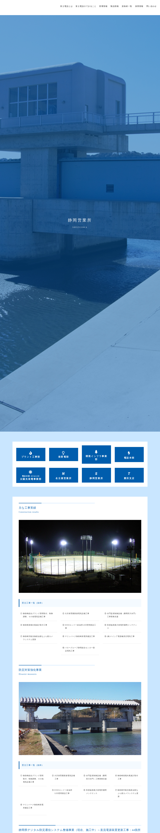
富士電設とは (66, 6)
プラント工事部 (30, 457)
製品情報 (114, 6)
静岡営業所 (96, 479)
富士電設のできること (86, 6)
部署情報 (103, 6)
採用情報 (139, 6)
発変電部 (63, 457)
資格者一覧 (127, 6)
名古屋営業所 (64, 479)
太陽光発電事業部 (31, 478)
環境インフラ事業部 (96, 458)
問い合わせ (151, 6)
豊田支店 (129, 479)
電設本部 (129, 458)
